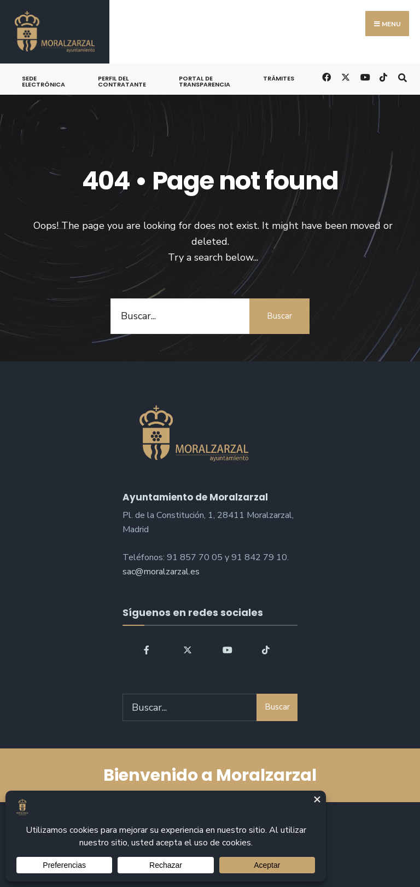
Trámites (278, 78)
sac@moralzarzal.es (161, 572)
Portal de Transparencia (204, 81)
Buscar (279, 315)
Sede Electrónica (43, 81)
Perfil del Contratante (122, 81)
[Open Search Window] (402, 76)
